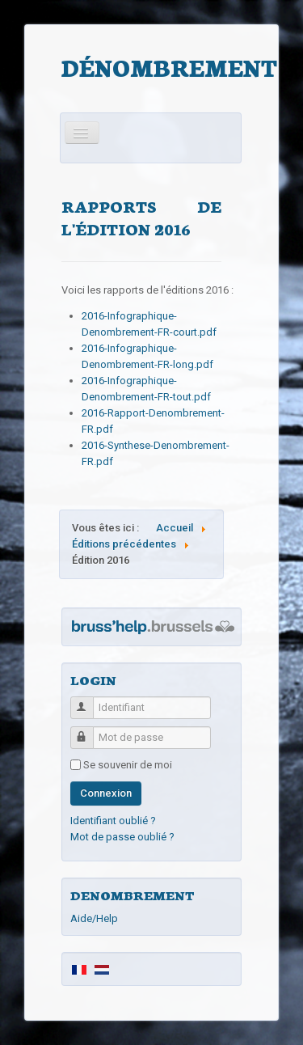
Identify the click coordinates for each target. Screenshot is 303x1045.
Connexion (106, 793)
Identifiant (89, 700)
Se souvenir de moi (127, 765)
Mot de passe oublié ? (122, 837)
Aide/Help (94, 918)
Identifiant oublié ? (113, 820)
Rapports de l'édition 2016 (141, 216)
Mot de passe (89, 730)
